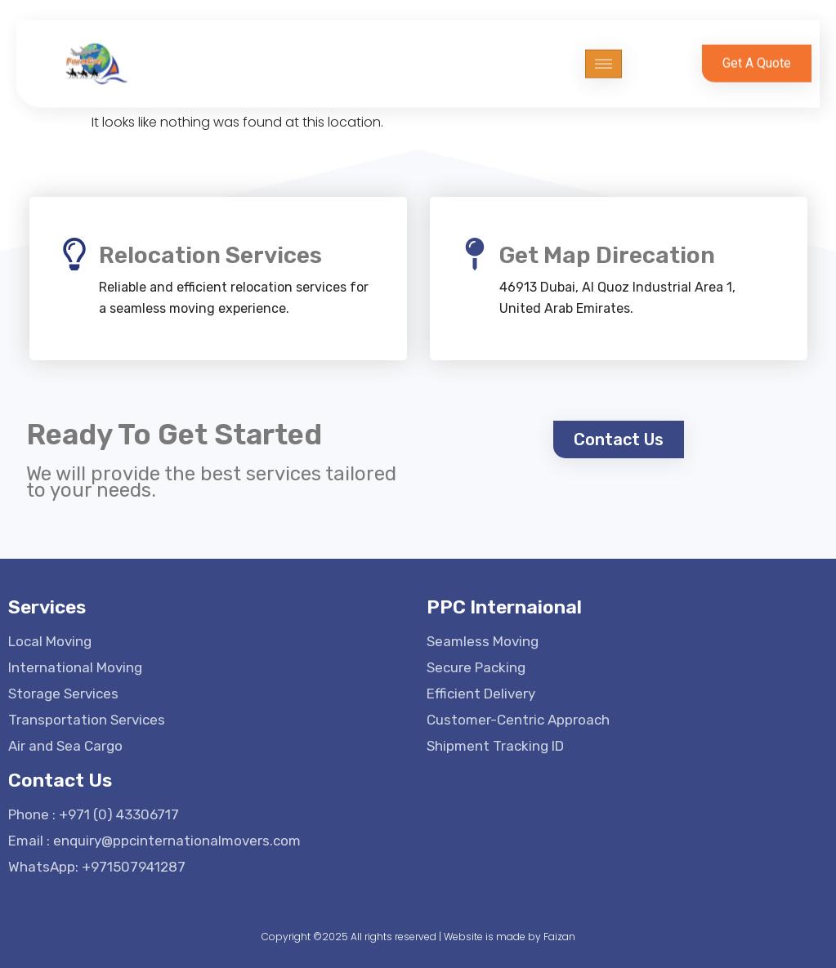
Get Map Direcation (607, 255)
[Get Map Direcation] (474, 254)
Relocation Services (210, 255)
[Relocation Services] (74, 254)
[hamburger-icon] (603, 54)
